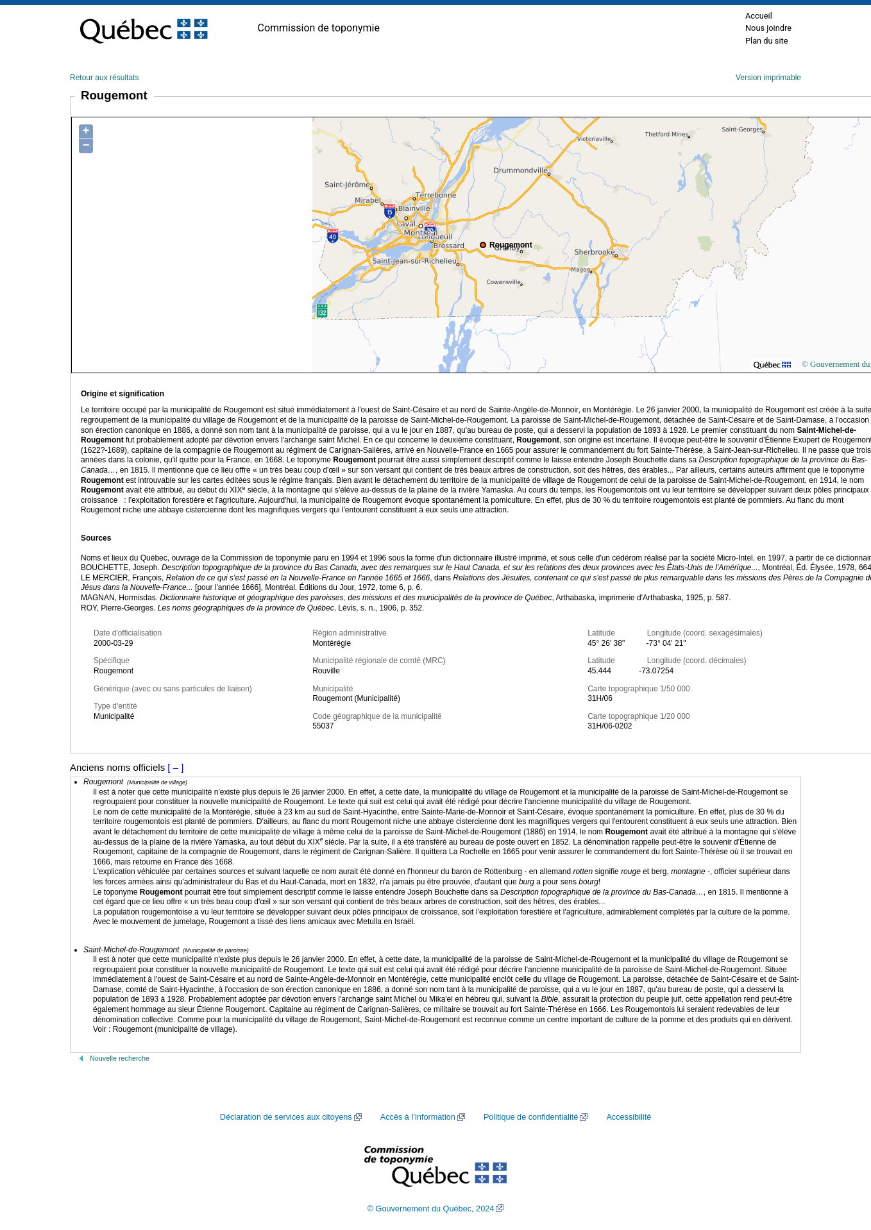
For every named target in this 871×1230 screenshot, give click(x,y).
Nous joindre (768, 28)
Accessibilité (628, 1117)
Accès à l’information (417, 1117)
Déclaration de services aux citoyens (286, 1117)
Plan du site (766, 41)
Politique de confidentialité (531, 1117)
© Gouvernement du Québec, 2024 (431, 1208)
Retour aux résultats (104, 77)
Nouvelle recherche (119, 1058)
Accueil (758, 16)
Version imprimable (768, 77)
